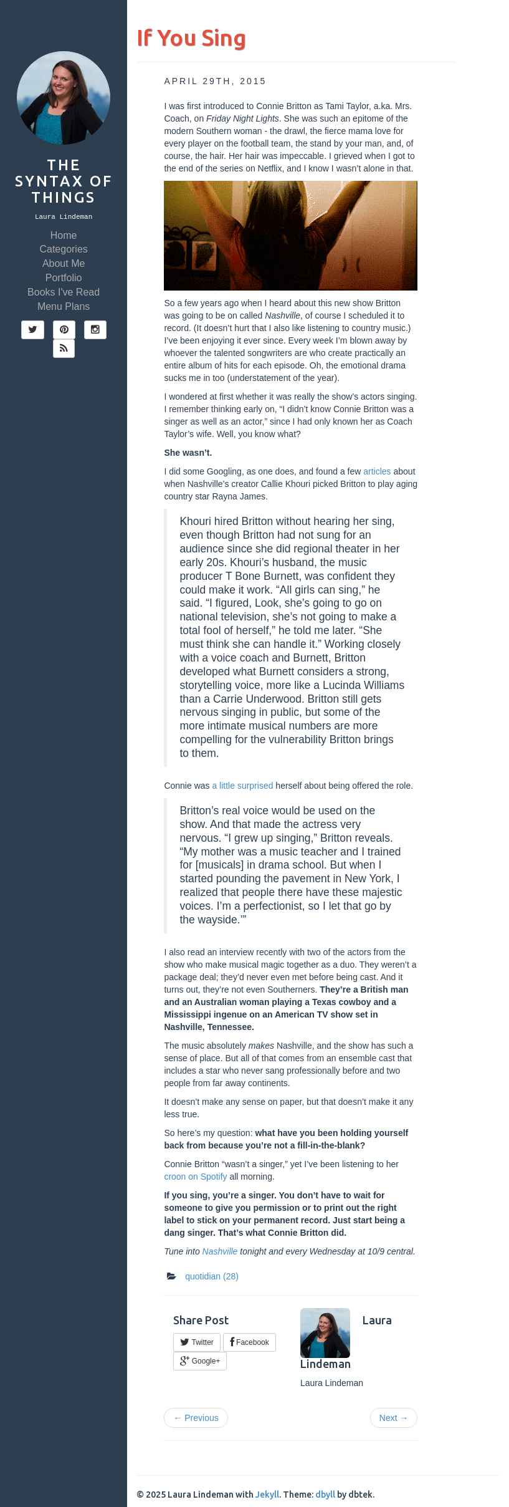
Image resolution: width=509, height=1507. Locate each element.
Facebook (249, 1342)
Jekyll (267, 1495)
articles (377, 471)
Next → (394, 1418)
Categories (63, 249)
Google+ (200, 1361)
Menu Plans (63, 306)
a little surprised (242, 786)
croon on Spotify (195, 1177)
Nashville (220, 1251)
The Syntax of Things (64, 181)
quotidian (212, 1276)
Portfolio (63, 277)
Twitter (196, 1342)
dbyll (325, 1495)
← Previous (195, 1418)
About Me (63, 263)
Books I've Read (63, 292)
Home (63, 235)
